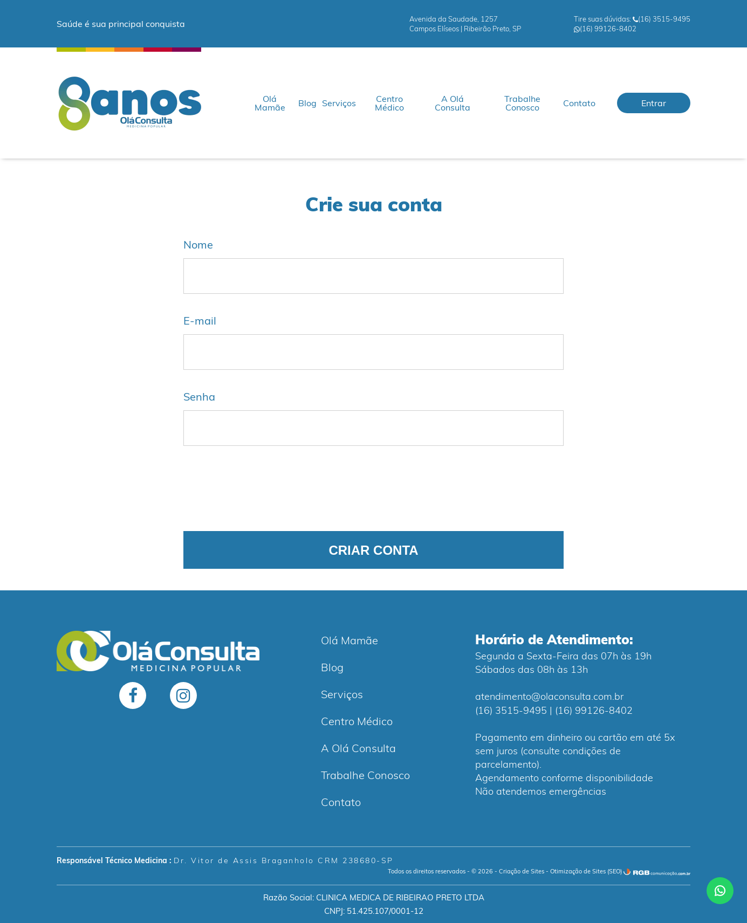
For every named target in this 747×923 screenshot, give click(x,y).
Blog (307, 103)
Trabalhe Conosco (522, 103)
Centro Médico (389, 103)
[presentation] (265, 488)
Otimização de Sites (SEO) (586, 871)
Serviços (339, 103)
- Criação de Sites (519, 871)
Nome (198, 244)
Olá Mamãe (270, 103)
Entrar (653, 103)
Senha (199, 396)
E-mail (199, 320)
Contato (579, 103)
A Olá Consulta (452, 103)
